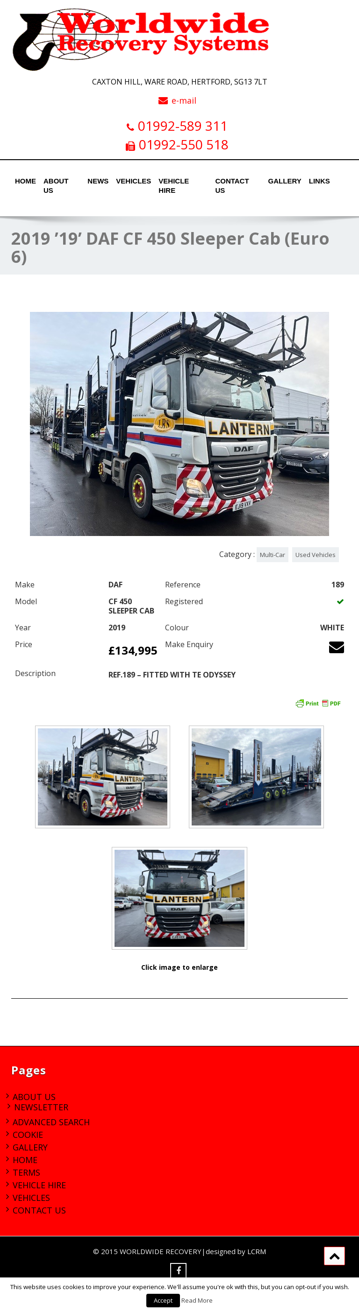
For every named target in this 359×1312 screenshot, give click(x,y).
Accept (163, 1300)
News (97, 181)
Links (318, 181)
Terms (26, 1172)
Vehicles (131, 181)
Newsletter (41, 1107)
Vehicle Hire (173, 183)
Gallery (282, 181)
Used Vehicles (315, 554)
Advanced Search (51, 1122)
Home (24, 181)
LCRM (256, 1251)
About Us (55, 183)
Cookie (28, 1134)
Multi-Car (272, 554)
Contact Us (232, 183)
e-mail (184, 100)
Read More (197, 1300)
